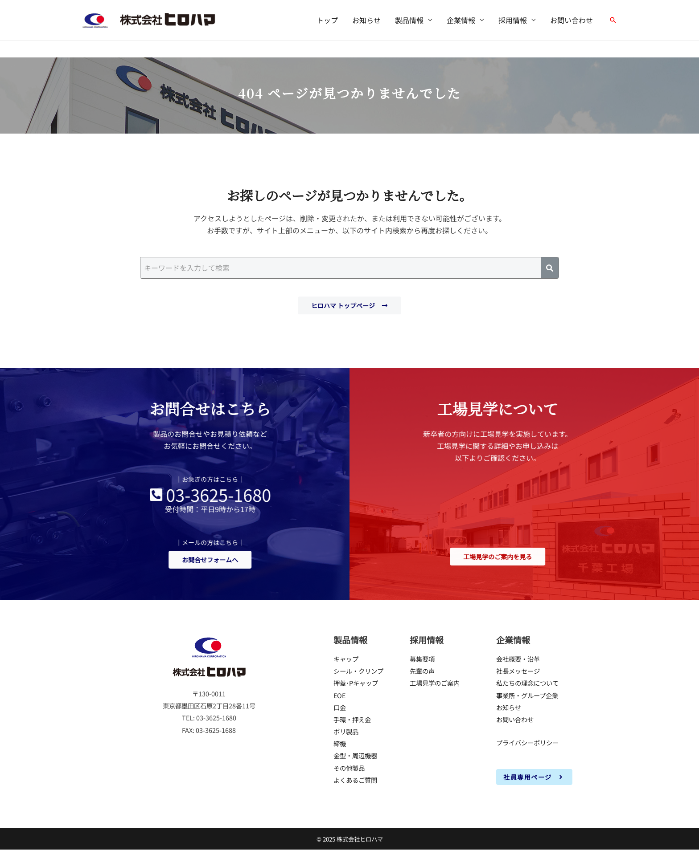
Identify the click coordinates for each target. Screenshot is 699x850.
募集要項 (422, 658)
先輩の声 (422, 670)
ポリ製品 (345, 731)
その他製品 (349, 768)
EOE (339, 695)
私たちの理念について (527, 682)
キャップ (345, 658)
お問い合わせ (571, 20)
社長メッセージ (518, 670)
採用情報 (512, 20)
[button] (613, 20)
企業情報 (461, 20)
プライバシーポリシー (527, 742)
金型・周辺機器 (355, 756)
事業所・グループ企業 (527, 695)
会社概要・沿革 (518, 658)
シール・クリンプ (358, 670)
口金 (339, 707)
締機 (339, 743)
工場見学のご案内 (435, 682)
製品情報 (409, 20)
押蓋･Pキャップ (355, 682)
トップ (327, 20)
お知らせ (366, 20)
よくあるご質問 (355, 780)
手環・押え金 (352, 719)
